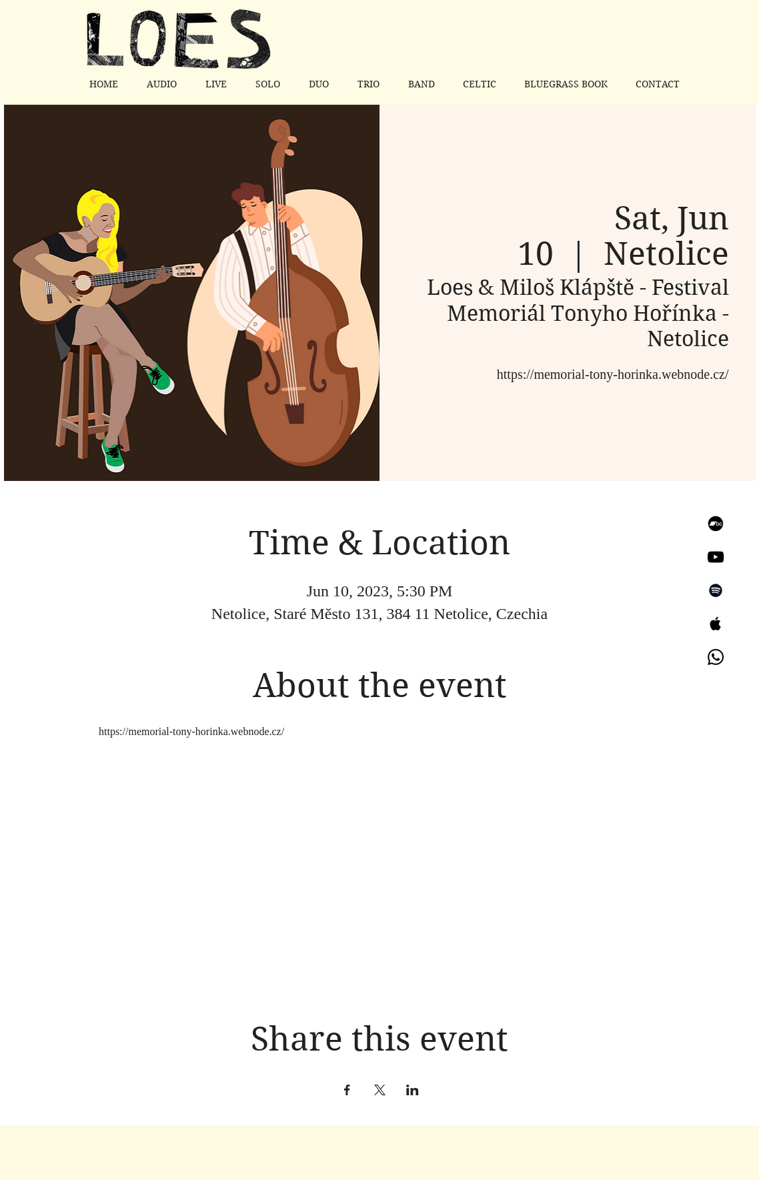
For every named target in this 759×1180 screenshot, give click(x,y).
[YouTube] (716, 557)
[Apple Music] (716, 624)
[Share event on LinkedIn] (412, 1090)
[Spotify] (716, 590)
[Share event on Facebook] (347, 1090)
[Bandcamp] (716, 524)
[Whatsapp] (716, 657)
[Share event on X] (379, 1090)
